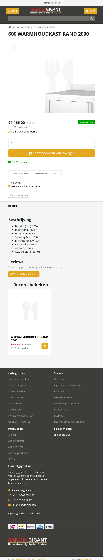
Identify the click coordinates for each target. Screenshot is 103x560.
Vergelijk (15, 182)
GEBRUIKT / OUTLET (20, 421)
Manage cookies (52, 3)
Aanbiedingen (16, 446)
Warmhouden (15, 403)
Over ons (59, 379)
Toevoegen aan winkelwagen (51, 153)
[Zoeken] (48, 18)
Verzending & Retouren (67, 403)
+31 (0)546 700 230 (23, 495)
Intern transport (17, 385)
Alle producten (16, 440)
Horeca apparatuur (19, 379)
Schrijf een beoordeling (24, 131)
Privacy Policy (61, 391)
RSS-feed (13, 459)
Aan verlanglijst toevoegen (26, 186)
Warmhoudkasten (19, 195)
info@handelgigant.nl (24, 504)
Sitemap (58, 415)
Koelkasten (14, 409)
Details (12, 205)
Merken (12, 434)
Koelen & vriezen (17, 391)
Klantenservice (62, 409)
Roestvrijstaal (16, 397)
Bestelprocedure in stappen (69, 421)
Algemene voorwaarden (67, 385)
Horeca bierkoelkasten (20, 415)
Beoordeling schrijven (23, 274)
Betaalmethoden (63, 397)
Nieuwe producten (18, 453)
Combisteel (23, 173)
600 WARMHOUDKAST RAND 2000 (35, 27)
